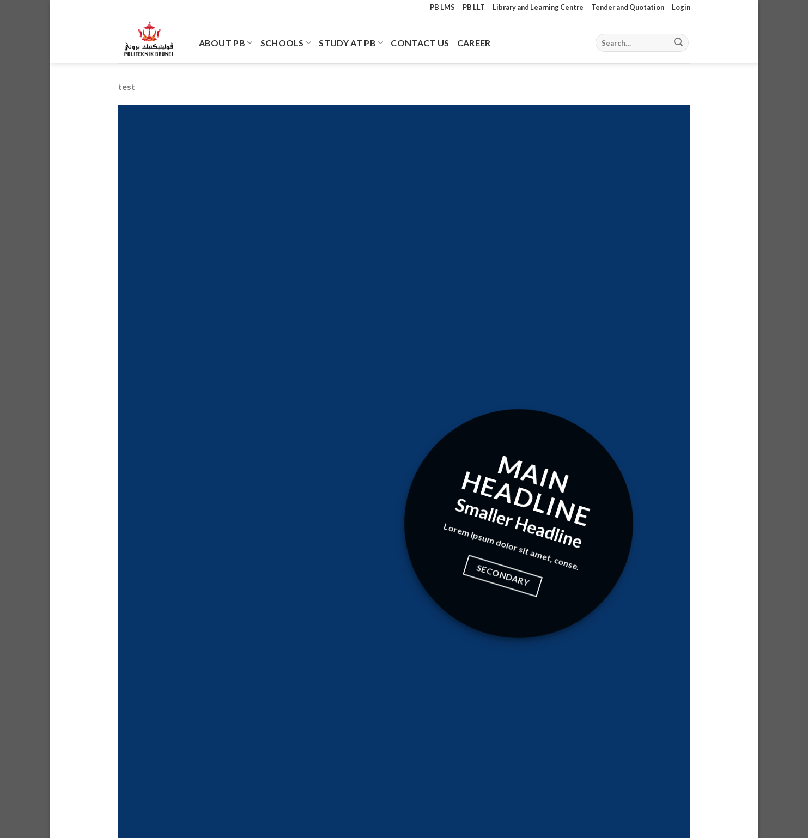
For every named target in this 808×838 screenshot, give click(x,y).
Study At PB (351, 43)
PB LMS (442, 7)
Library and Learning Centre (538, 7)
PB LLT (474, 7)
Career (474, 43)
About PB (226, 43)
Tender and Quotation (627, 7)
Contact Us (420, 43)
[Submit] (678, 43)
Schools (286, 43)
